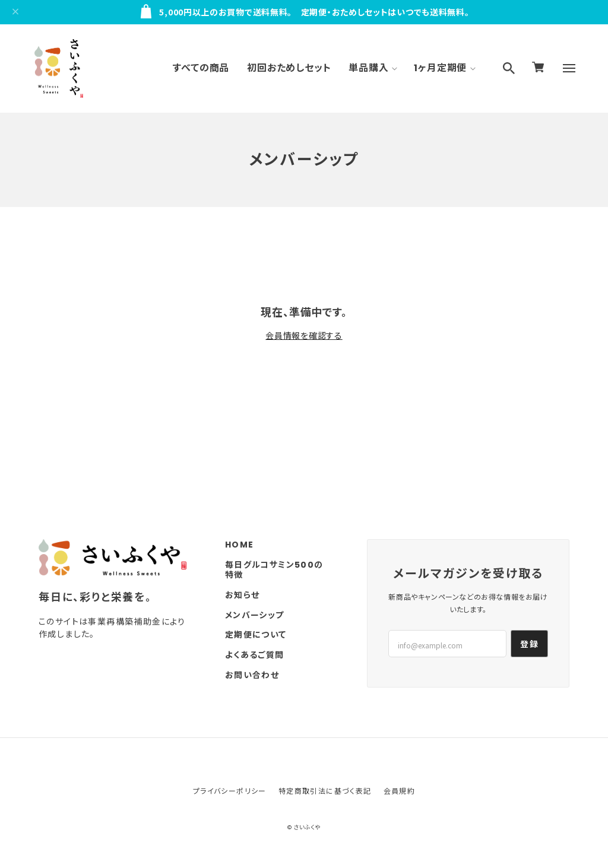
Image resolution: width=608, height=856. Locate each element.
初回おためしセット (289, 68)
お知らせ (242, 595)
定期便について (256, 635)
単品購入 (368, 68)
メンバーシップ (254, 615)
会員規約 (400, 790)
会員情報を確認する (303, 335)
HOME (239, 545)
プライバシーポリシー (230, 790)
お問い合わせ (252, 675)
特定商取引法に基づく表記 (325, 790)
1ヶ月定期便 (440, 68)
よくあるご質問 (254, 655)
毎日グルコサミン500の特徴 (274, 570)
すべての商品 (201, 68)
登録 (529, 644)
